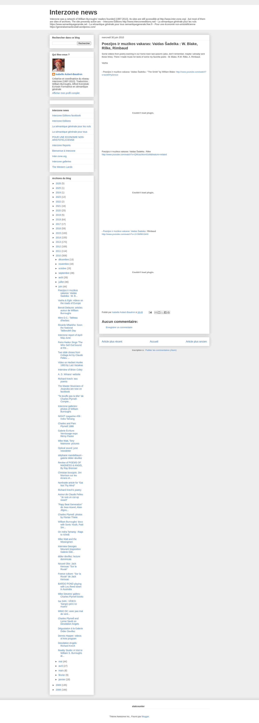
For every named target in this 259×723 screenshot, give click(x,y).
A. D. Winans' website (69, 374)
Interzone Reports (61, 145)
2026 (59, 183)
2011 (59, 251)
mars (61, 670)
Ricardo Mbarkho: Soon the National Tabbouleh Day (70, 328)
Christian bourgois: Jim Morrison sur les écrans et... (69, 475)
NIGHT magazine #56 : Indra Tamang (70, 417)
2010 (59, 255)
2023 (59, 197)
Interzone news (73, 12)
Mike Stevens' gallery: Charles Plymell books (70, 595)
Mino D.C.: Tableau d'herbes (68, 319)
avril (60, 666)
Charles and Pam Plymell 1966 (67, 425)
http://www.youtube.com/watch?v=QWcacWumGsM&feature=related (134, 154)
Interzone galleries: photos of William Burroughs (68, 409)
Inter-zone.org (59, 156)
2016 (59, 228)
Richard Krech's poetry (69, 490)
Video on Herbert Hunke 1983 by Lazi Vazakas (70, 364)
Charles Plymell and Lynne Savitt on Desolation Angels (68, 621)
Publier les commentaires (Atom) (161, 350)
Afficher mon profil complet (65, 93)
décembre (63, 259)
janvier (62, 679)
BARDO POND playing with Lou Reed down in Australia (69, 586)
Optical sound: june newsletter (68, 449)
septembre (64, 273)
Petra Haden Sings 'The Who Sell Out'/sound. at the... (70, 345)
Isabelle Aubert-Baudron (69, 74)
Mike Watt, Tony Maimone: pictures (68, 442)
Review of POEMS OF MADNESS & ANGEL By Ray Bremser (70, 465)
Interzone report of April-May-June (70, 336)
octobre (62, 268)
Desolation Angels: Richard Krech (67, 644)
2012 (59, 246)
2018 (59, 219)
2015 (59, 233)
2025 (59, 188)
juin (60, 286)
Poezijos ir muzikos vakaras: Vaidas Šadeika (124, 231)
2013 (59, 242)
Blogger (145, 716)
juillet (61, 282)
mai (60, 661)
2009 (59, 685)
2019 (59, 215)
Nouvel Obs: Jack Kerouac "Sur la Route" (67, 566)
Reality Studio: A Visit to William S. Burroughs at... (70, 653)
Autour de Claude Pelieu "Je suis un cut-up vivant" (70, 497)
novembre (63, 264)
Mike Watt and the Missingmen (67, 540)
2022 (59, 201)
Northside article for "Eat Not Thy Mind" (70, 484)
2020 (59, 210)
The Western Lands (62, 167)
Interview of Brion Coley (70, 369)
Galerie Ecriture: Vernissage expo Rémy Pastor (68, 433)
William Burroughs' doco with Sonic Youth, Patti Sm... (70, 524)
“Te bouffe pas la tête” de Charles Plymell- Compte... (71, 399)
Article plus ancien (196, 341)
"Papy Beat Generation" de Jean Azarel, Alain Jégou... (70, 507)
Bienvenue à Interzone (63, 150)
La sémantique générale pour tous (69, 131)
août (61, 277)
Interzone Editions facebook (66, 115)
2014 (59, 237)
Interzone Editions (61, 121)
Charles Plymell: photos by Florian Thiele (70, 516)
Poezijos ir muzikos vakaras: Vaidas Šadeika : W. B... (68, 293)
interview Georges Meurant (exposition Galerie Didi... (69, 549)
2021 (59, 206)
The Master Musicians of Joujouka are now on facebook (70, 389)
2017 (59, 224)
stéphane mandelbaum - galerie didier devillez (70, 456)
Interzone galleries (61, 161)
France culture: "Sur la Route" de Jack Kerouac (69, 576)
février (62, 675)
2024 (59, 192)
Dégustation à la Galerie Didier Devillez (70, 630)
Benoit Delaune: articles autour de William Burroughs (70, 310)
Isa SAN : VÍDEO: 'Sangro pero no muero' (67, 604)
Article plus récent (112, 341)
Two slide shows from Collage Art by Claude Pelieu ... (70, 355)
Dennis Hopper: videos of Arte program (69, 637)
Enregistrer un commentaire (119, 327)
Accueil (154, 341)
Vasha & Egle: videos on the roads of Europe (70, 302)
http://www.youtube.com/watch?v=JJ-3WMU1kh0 (125, 234)
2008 (59, 689)
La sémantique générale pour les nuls (71, 126)
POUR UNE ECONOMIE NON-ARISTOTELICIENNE (68, 138)
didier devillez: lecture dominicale (69, 558)
